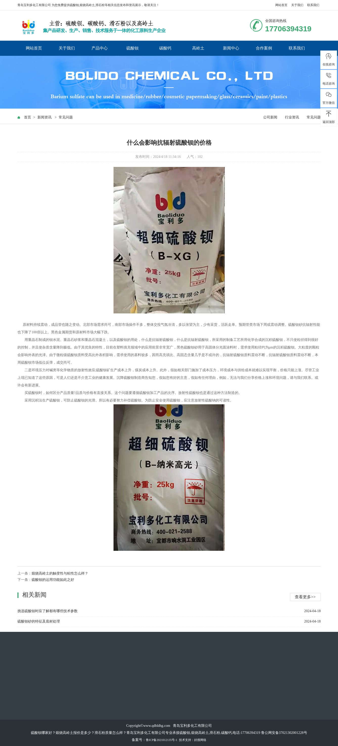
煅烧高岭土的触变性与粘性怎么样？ (60, 573)
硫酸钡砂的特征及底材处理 (38, 621)
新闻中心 (231, 48)
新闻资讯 (44, 117)
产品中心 (100, 48)
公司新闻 (270, 117)
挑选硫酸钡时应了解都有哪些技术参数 (47, 611)
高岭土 (198, 48)
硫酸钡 (74, 5)
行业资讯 (292, 117)
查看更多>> (305, 597)
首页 (27, 117)
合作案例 (264, 48)
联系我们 (313, 5)
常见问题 (66, 117)
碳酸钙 (165, 48)
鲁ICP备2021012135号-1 (161, 740)
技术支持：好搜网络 (192, 740)
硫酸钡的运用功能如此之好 (53, 580)
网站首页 (281, 5)
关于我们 (297, 5)
